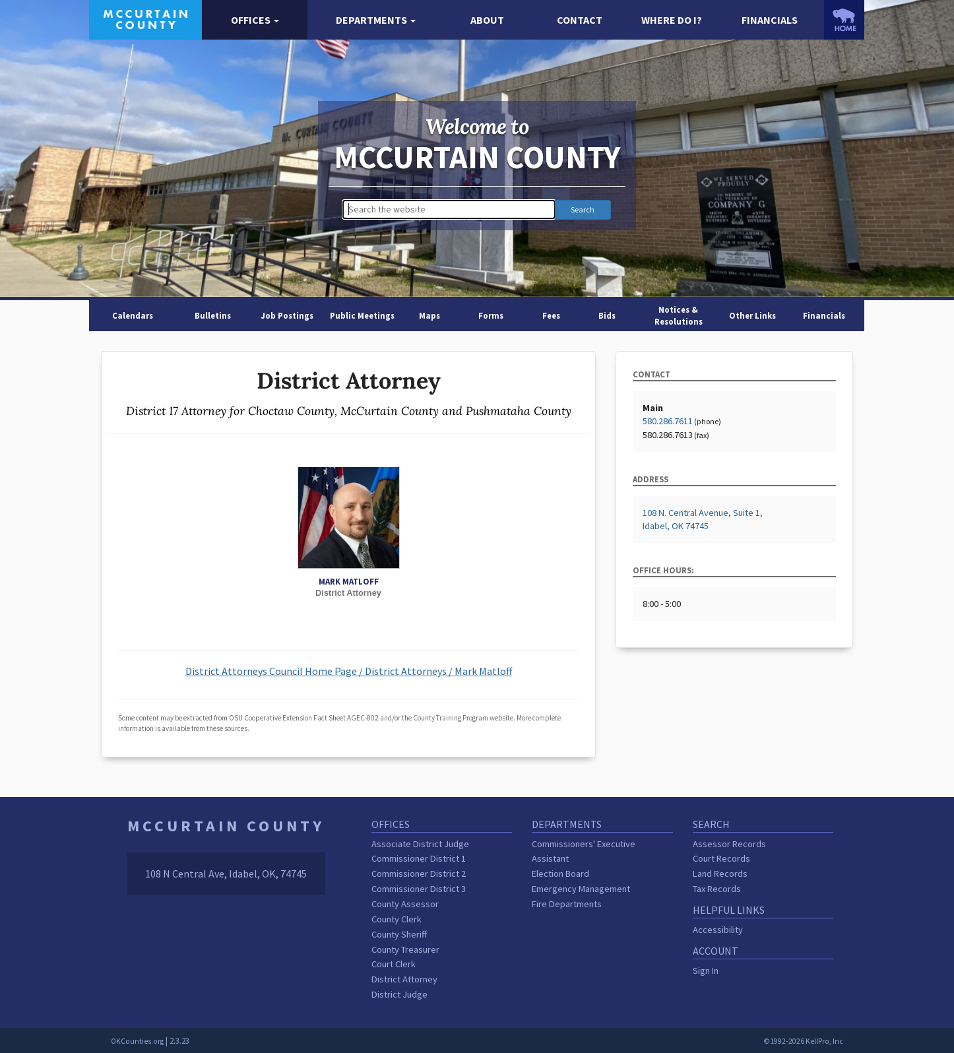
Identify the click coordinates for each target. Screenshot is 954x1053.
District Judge (399, 994)
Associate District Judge (420, 844)
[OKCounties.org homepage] (844, 20)
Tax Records (717, 889)
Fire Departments (567, 904)
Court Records (721, 858)
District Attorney (404, 979)
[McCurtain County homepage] (145, 18)
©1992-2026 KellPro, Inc (803, 1041)
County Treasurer (405, 949)
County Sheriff (399, 934)
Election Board (560, 873)
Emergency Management (581, 889)
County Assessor (405, 904)
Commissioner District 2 (418, 873)
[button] (254, 20)
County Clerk (396, 919)
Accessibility (718, 930)
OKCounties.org (137, 1041)
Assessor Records (729, 844)
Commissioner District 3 (418, 889)
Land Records (720, 873)
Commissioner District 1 (418, 858)
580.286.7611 (668, 421)
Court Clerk (393, 964)
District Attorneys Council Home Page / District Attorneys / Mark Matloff (348, 671)
